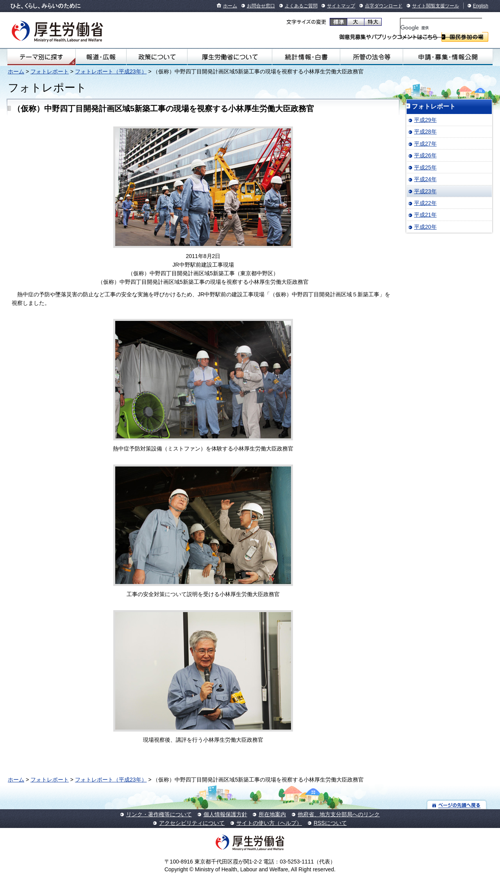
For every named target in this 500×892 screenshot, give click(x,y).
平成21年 (425, 215)
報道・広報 (101, 57)
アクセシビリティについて (192, 823)
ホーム (230, 6)
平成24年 (425, 179)
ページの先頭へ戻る (456, 804)
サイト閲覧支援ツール (435, 6)
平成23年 (425, 191)
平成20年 (425, 227)
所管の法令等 (371, 57)
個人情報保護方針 (225, 814)
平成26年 (425, 155)
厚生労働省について (230, 57)
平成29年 (425, 120)
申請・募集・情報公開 (448, 57)
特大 (372, 21)
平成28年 (425, 131)
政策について (157, 57)
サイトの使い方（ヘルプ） (269, 823)
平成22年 (425, 203)
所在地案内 (272, 814)
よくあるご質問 (301, 6)
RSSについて (330, 823)
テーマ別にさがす (41, 57)
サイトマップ (341, 6)
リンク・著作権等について (159, 814)
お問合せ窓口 (261, 6)
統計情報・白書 (306, 57)
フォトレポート (49, 71)
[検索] (441, 27)
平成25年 (425, 167)
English (480, 6)
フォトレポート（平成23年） (111, 71)
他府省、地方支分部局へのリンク (339, 814)
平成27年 (425, 144)
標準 (338, 21)
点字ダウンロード (383, 6)
